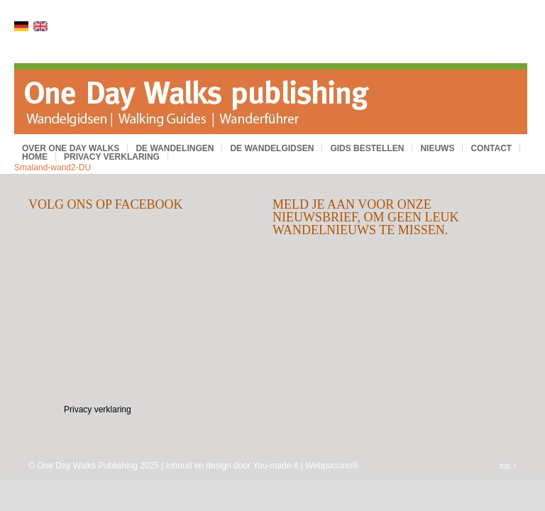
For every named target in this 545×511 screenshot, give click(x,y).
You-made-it (275, 466)
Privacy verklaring (112, 157)
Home (35, 157)
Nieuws (437, 148)
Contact (491, 148)
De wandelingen (175, 148)
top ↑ (508, 465)
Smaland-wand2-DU (52, 167)
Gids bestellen (367, 148)
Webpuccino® (331, 466)
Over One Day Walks (70, 148)
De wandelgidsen (272, 148)
